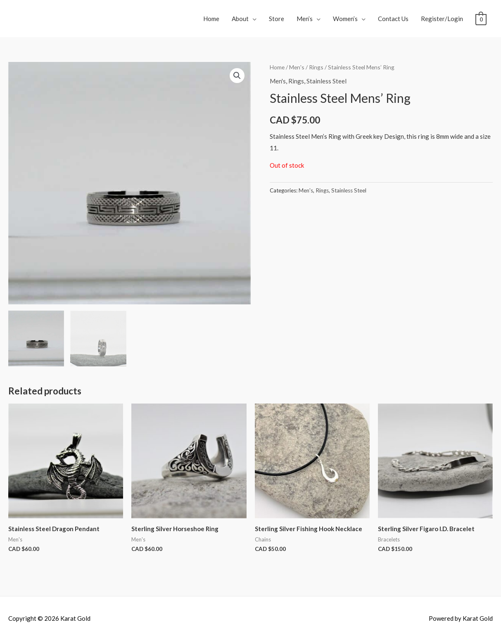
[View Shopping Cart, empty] (481, 18)
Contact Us (393, 18)
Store (276, 18)
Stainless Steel (326, 81)
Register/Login (442, 18)
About (240, 18)
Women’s (345, 18)
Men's (296, 67)
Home (211, 18)
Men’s (305, 18)
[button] (237, 75)
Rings (316, 67)
